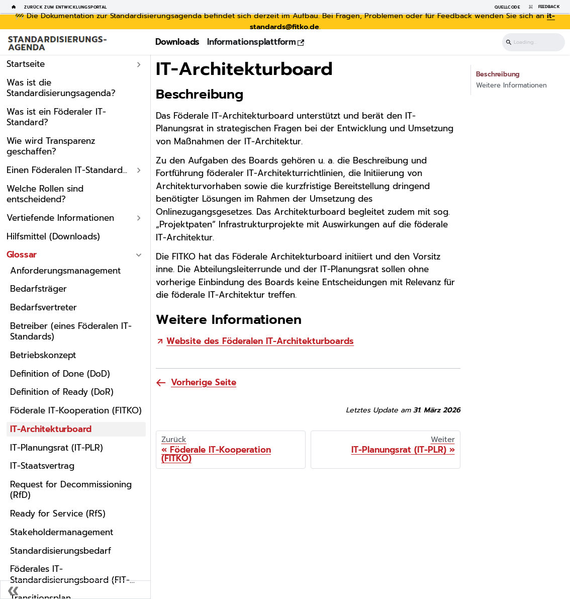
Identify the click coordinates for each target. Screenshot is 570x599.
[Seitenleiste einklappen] (75, 589)
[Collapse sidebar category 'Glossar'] (139, 255)
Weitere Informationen (511, 85)
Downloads (177, 41)
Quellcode (507, 7)
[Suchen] (533, 42)
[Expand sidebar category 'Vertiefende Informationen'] (139, 218)
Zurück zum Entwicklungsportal (65, 7)
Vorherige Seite (203, 382)
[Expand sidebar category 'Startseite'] (139, 64)
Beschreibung (498, 74)
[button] (74, 170)
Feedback (542, 7)
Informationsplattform (255, 41)
